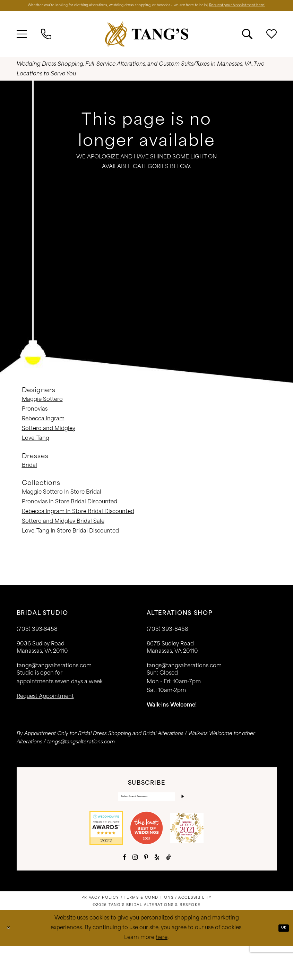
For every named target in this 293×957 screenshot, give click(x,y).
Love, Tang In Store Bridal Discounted (70, 539)
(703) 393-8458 (167, 637)
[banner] (146, 41)
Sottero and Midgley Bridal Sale (63, 529)
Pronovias (35, 417)
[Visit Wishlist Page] (271, 41)
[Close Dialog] (10, 939)
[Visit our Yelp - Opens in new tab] (157, 868)
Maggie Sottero (42, 407)
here (161, 948)
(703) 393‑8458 (37, 637)
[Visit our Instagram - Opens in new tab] (135, 868)
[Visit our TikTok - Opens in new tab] (168, 868)
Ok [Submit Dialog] (282, 938)
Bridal (29, 473)
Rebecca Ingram (43, 426)
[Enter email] (146, 805)
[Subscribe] (181, 805)
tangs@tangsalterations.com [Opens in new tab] (81, 749)
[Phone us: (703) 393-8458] (46, 41)
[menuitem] (22, 41)
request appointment (45, 704)
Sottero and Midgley (48, 436)
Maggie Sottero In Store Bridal (61, 500)
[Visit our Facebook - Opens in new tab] (124, 868)
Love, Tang (35, 446)
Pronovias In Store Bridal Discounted (69, 509)
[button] (22, 41)
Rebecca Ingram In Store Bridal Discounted (78, 519)
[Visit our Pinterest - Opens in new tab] (146, 868)
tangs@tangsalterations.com (54, 673)
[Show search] (247, 41)
